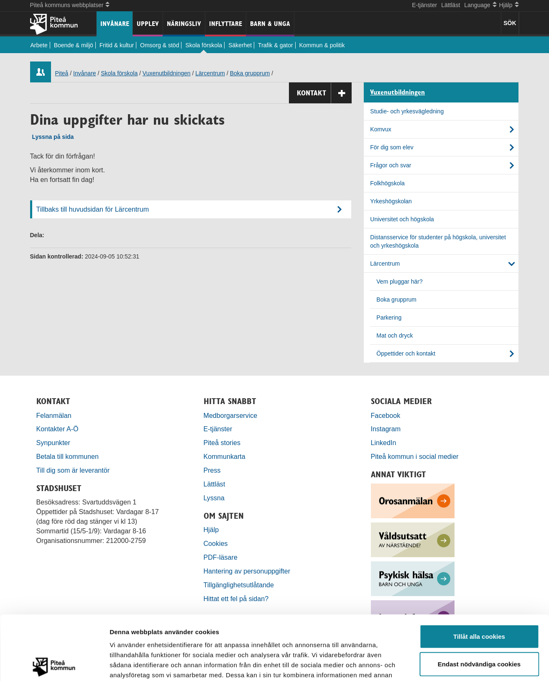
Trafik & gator (275, 45)
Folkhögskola (387, 183)
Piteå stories (222, 442)
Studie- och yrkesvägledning (407, 111)
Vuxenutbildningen (167, 73)
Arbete (39, 45)
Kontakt (324, 93)
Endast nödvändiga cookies (479, 599)
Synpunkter (53, 442)
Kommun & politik (322, 45)
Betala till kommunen (67, 456)
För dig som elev (391, 147)
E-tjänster (424, 5)
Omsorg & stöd (159, 45)
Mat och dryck (394, 335)
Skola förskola (203, 45)
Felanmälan (53, 415)
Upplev (148, 24)
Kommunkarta (224, 456)
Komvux (380, 129)
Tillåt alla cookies (479, 572)
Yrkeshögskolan (391, 201)
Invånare (114, 24)
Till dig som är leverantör (74, 470)
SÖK (509, 23)
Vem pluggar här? (399, 281)
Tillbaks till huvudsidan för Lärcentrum (92, 209)
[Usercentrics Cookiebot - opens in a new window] (54, 664)
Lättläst (450, 5)
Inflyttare (225, 24)
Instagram (386, 429)
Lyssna (214, 498)
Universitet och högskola (402, 219)
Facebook (386, 415)
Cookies (216, 543)
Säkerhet (240, 45)
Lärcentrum (210, 73)
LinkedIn (383, 442)
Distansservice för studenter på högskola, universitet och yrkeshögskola (438, 241)
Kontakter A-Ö (57, 429)
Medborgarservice (231, 415)
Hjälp (211, 529)
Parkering (388, 317)
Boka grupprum (250, 73)
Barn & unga (270, 24)
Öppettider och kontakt (405, 353)
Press (212, 470)
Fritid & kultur (117, 45)
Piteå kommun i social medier (415, 456)
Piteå (62, 73)
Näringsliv (184, 24)
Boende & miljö (73, 45)
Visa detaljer (454, 664)
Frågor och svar (390, 165)
